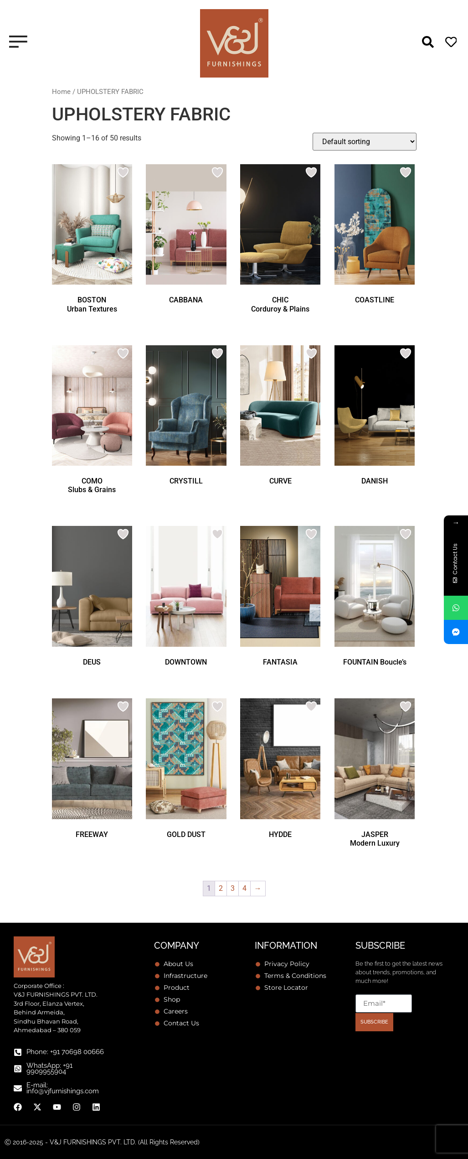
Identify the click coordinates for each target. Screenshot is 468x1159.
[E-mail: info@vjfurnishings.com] (18, 1088)
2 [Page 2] (221, 888)
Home (61, 92)
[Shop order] (365, 142)
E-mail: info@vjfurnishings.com (62, 1088)
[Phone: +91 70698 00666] (18, 1052)
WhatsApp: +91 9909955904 (49, 1068)
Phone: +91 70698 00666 (65, 1052)
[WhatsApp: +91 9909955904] (18, 1069)
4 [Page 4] (244, 888)
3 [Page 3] (233, 888)
